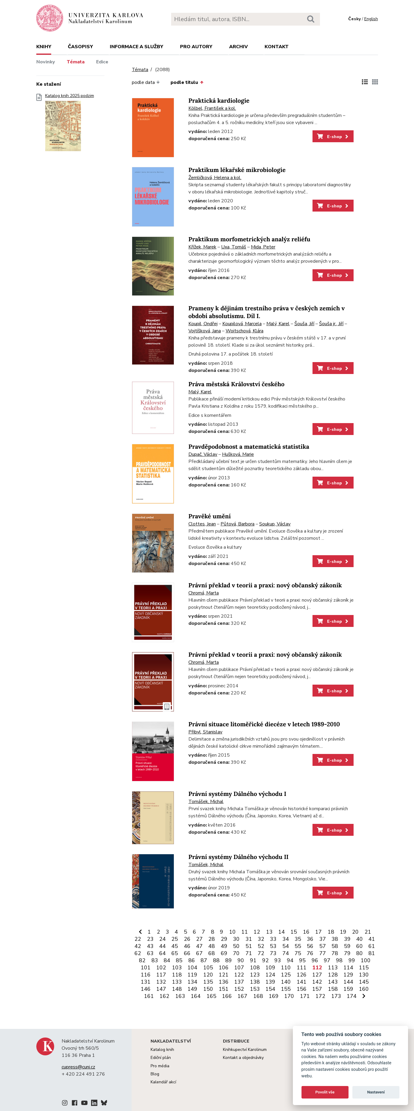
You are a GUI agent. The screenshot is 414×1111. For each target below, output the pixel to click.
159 (348, 989)
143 (333, 981)
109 (270, 967)
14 (281, 931)
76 (310, 953)
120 (208, 974)
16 (306, 931)
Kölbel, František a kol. (212, 108)
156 (302, 989)
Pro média (160, 1066)
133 (177, 981)
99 (352, 960)
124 (270, 974)
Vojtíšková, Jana (204, 331)
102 (161, 967)
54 (285, 946)
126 (302, 974)
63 (150, 953)
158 (333, 989)
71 (249, 953)
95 (302, 960)
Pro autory (196, 46)
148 (177, 989)
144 (348, 981)
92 (265, 960)
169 (274, 996)
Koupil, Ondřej (203, 323)
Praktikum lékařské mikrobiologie (236, 170)
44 (162, 946)
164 (196, 996)
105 (208, 967)
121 (224, 974)
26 (187, 939)
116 (146, 974)
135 (208, 981)
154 (270, 989)
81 (371, 953)
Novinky (45, 62)
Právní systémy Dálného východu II (238, 857)
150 (208, 989)
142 (317, 981)
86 (191, 960)
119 (192, 974)
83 (154, 960)
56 (310, 946)
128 (333, 974)
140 (286, 981)
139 (270, 981)
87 (204, 960)
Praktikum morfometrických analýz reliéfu (249, 239)
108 (255, 967)
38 (335, 939)
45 (174, 946)
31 (249, 939)
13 (269, 931)
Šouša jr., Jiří (331, 323)
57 (322, 946)
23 (150, 939)
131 (146, 981)
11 (244, 931)
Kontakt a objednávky (243, 1057)
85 (179, 960)
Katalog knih (162, 1049)
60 (359, 946)
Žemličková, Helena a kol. (214, 177)
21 (368, 931)
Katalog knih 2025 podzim (69, 124)
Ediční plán (161, 1057)
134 (192, 981)
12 (257, 931)
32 (261, 939)
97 (327, 960)
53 (273, 946)
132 (161, 981)
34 (285, 939)
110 (286, 967)
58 (335, 946)
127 (317, 974)
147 (161, 989)
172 (320, 996)
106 (224, 967)
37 (322, 939)
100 (366, 960)
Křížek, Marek (202, 247)
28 (211, 939)
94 (290, 960)
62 (138, 953)
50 (236, 946)
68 (211, 953)
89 (228, 960)
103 (177, 967)
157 (317, 989)
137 (239, 981)
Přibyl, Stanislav (205, 732)
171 (305, 996)
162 (164, 996)
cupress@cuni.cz (78, 1067)
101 (146, 967)
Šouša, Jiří (304, 323)
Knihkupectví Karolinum (245, 1049)
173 (336, 996)
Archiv (238, 46)
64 (162, 953)
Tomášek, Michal (206, 801)
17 (318, 931)
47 (199, 946)
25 (174, 939)
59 (347, 946)
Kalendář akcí (163, 1082)
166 (227, 996)
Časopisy (80, 46)
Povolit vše (325, 1092)
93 (277, 960)
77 (322, 953)
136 (224, 981)
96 (315, 960)
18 (331, 931)
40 (359, 939)
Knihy (43, 46)
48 (211, 946)
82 (142, 960)
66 (187, 953)
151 (224, 989)
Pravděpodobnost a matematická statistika (248, 446)
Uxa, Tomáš (233, 247)
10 (232, 931)
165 (211, 996)
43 (150, 946)
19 (343, 931)
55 (298, 946)
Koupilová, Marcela (242, 323)
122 (239, 974)
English (371, 19)
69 (224, 953)
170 (289, 996)
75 (298, 953)
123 (255, 974)
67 (199, 953)
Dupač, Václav (202, 454)
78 (335, 953)
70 (236, 953)
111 (302, 967)
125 (286, 974)
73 (273, 953)
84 (167, 960)
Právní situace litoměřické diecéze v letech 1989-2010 (264, 724)
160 (364, 989)
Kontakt (277, 46)
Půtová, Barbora (237, 524)
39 (347, 939)
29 (224, 939)
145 (364, 981)
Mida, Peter (263, 247)
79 (347, 953)
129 (348, 974)
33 (273, 939)
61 (371, 946)
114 (348, 967)
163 (180, 996)
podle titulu (187, 82)
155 (286, 989)
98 (339, 960)
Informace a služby (136, 46)
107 (239, 967)
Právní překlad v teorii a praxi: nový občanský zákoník (265, 585)
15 (293, 931)
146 (146, 989)
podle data (146, 82)
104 (192, 967)
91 (253, 960)
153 (255, 989)
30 (236, 939)
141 (302, 981)
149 (192, 989)
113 (333, 967)
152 (239, 989)
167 (242, 996)
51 (249, 946)
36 (310, 939)
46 (187, 946)
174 (352, 996)
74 (285, 953)
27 (199, 939)
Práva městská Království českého (236, 384)
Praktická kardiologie (218, 100)
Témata (76, 62)
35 (298, 939)
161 (149, 996)
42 (138, 946)
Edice (102, 62)
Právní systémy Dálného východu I (237, 794)
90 (241, 960)
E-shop (333, 137)
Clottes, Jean (202, 524)
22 (138, 939)
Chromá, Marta (203, 593)
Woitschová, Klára (244, 331)
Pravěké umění (209, 516)
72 (261, 953)
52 (261, 946)
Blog (155, 1074)
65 (174, 953)
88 (216, 960)
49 (224, 946)
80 (359, 953)
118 (177, 974)
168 (258, 996)
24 (162, 939)
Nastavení (376, 1092)
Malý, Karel (278, 323)
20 (355, 931)
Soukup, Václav (274, 524)
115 (364, 967)
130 (364, 974)
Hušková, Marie (238, 454)
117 (161, 974)
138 (255, 981)
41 (371, 939)
